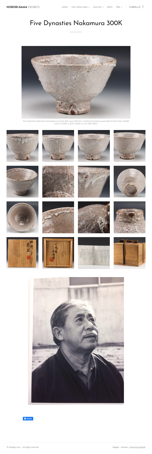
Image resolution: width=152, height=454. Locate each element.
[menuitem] (60, 7)
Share (28, 419)
